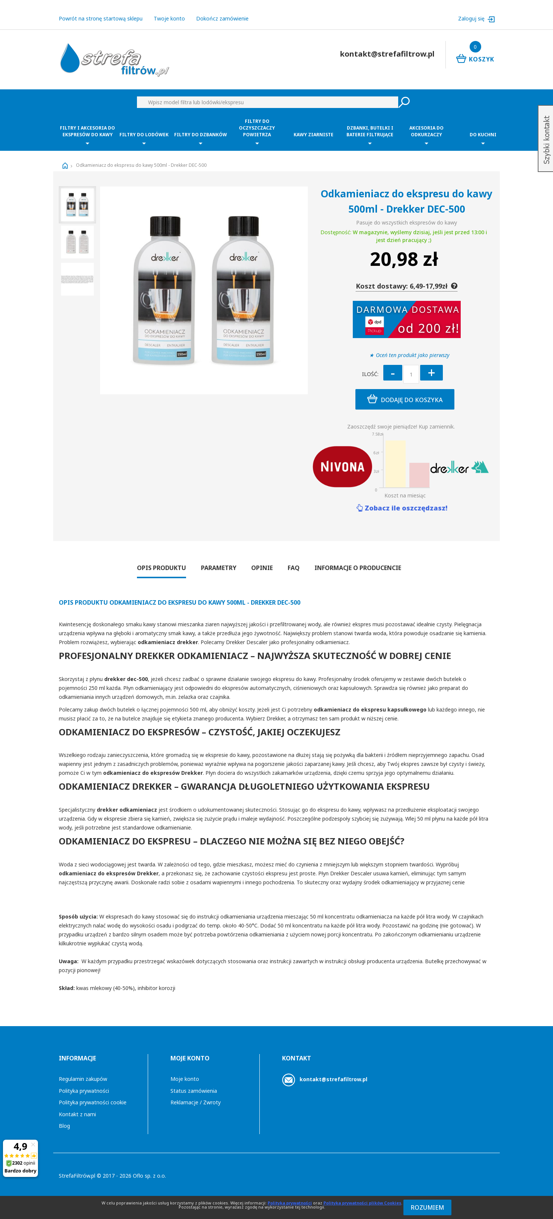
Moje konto (184, 1078)
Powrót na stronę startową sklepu (101, 18)
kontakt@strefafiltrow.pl (333, 1079)
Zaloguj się (472, 18)
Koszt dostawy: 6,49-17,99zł (406, 285)
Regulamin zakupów (83, 1078)
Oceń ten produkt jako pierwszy (413, 355)
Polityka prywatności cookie (93, 1102)
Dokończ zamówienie (222, 18)
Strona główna (65, 165)
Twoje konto (169, 18)
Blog (64, 1125)
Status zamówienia (193, 1090)
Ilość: (370, 374)
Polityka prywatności (84, 1090)
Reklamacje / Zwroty (195, 1102)
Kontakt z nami (77, 1114)
